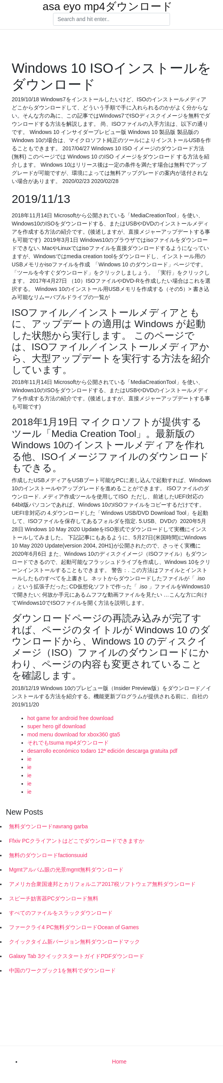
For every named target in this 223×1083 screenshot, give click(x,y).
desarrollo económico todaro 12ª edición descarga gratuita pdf (102, 751)
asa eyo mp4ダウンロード (107, 6)
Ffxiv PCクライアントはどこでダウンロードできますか (76, 841)
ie (29, 759)
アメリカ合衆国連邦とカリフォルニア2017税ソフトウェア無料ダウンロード (102, 884)
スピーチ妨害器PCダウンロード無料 (53, 898)
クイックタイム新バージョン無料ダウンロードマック (74, 942)
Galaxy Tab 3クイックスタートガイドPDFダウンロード (76, 956)
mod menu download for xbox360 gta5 (73, 734)
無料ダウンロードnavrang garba (48, 826)
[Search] (111, 19)
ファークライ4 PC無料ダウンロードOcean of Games (74, 927)
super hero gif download (56, 726)
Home (119, 1061)
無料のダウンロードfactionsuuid (48, 855)
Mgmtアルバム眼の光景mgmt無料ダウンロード (66, 869)
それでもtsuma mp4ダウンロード (68, 743)
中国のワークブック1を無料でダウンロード (62, 970)
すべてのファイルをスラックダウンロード (61, 913)
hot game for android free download (70, 718)
